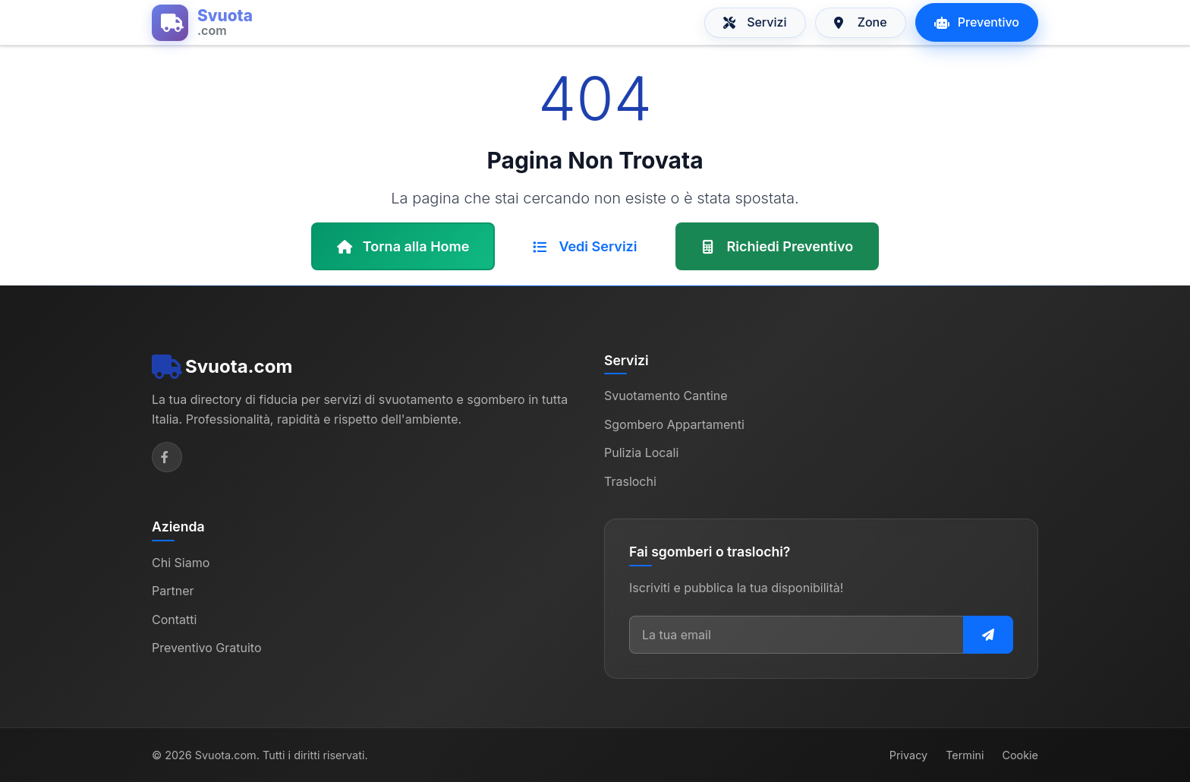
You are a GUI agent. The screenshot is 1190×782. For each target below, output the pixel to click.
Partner (173, 590)
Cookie (1020, 755)
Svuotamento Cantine (666, 395)
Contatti (174, 619)
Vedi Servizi (585, 246)
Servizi (755, 22)
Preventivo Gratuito (207, 647)
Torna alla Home (403, 246)
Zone (860, 22)
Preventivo (976, 22)
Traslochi (630, 481)
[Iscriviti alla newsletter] (988, 635)
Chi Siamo (180, 562)
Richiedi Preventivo (777, 246)
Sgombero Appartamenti (674, 424)
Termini (965, 755)
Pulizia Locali (641, 452)
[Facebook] (167, 457)
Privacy (908, 755)
